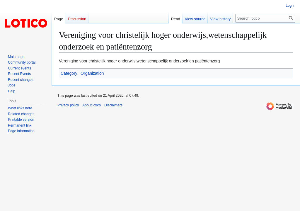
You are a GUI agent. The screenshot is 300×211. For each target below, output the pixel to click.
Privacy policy (68, 105)
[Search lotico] (265, 18)
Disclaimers (113, 105)
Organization (92, 73)
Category (69, 73)
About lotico (91, 105)
